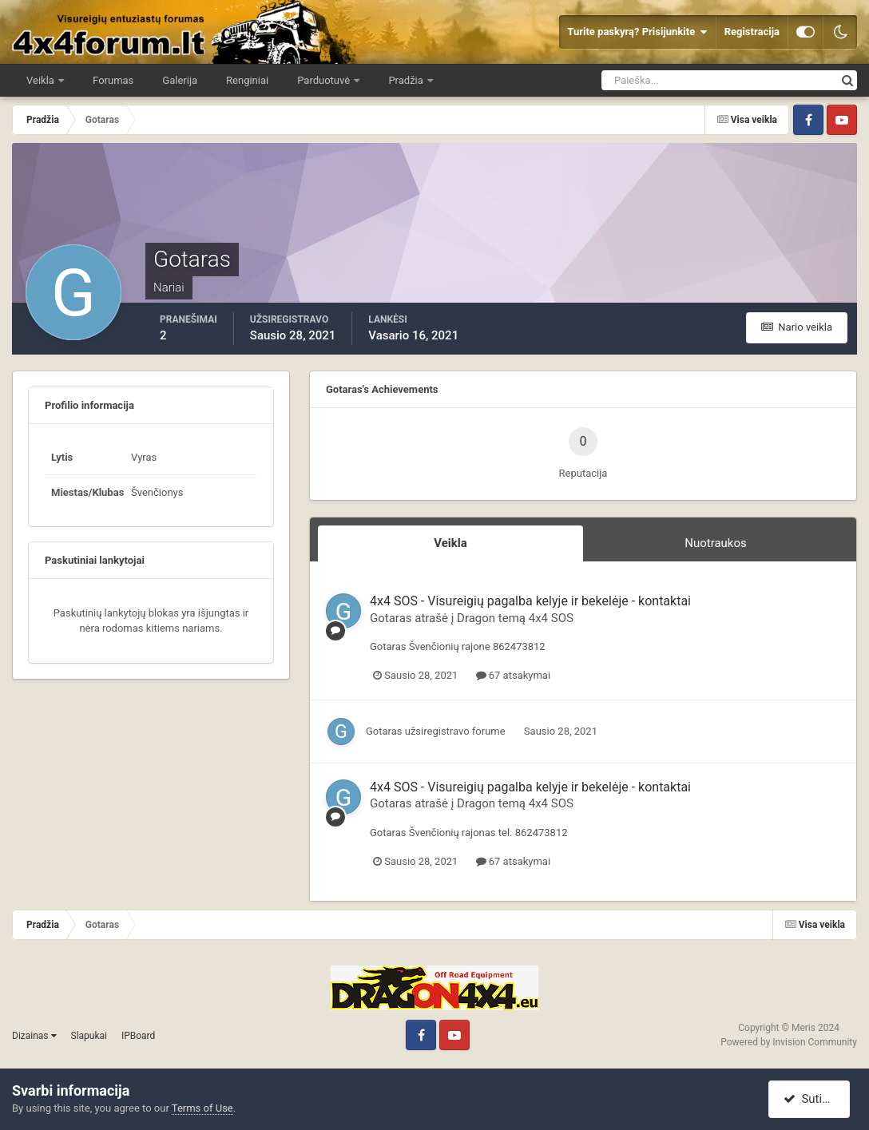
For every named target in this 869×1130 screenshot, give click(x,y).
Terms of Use (202, 1108)
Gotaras (391, 618)
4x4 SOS (551, 618)
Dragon (476, 618)
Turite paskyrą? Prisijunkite (637, 32)
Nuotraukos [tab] (715, 543)
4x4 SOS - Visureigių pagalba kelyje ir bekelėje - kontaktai (530, 601)
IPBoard (138, 1035)
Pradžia (407, 80)
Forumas (113, 80)
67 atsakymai (513, 675)
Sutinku (810, 1099)
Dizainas (34, 1035)
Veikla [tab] (450, 543)
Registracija (752, 32)
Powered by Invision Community (788, 1042)
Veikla (41, 80)
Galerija (179, 80)
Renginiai (247, 80)
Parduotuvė (324, 80)
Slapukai (89, 1035)
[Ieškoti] (660, 80)
